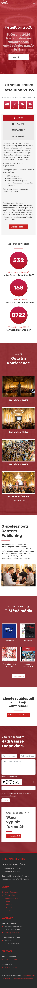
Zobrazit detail (18, 226)
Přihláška (8, 904)
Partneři (18, 136)
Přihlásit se (18, 57)
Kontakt (8, 901)
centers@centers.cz (12, 933)
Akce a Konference (11, 892)
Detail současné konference (18, 715)
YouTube (8, 911)
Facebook (8, 907)
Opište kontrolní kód (9, 777)
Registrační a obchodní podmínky (23, 978)
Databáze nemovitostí (13, 898)
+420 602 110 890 (11, 967)
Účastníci (18, 130)
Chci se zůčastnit (13, 836)
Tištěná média (18, 676)
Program (18, 123)
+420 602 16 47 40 (11, 960)
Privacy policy (18, 982)
